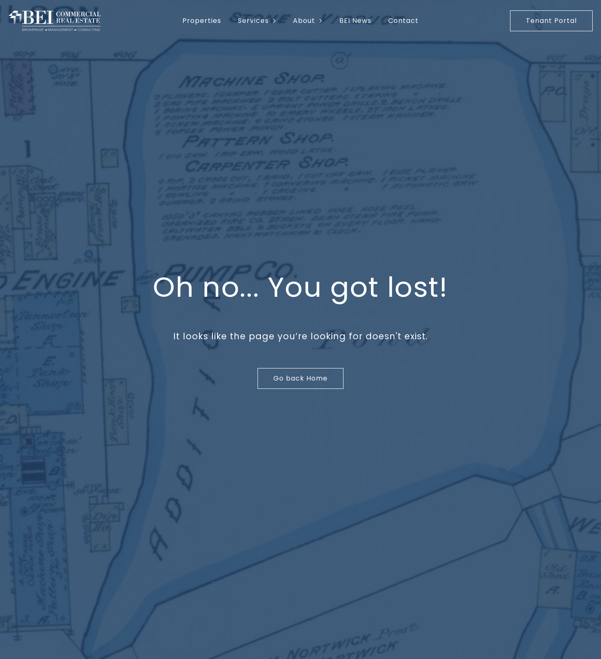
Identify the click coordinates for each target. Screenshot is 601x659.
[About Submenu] (323, 21)
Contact (403, 20)
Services (253, 20)
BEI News (355, 20)
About (304, 20)
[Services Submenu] (277, 21)
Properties (201, 20)
